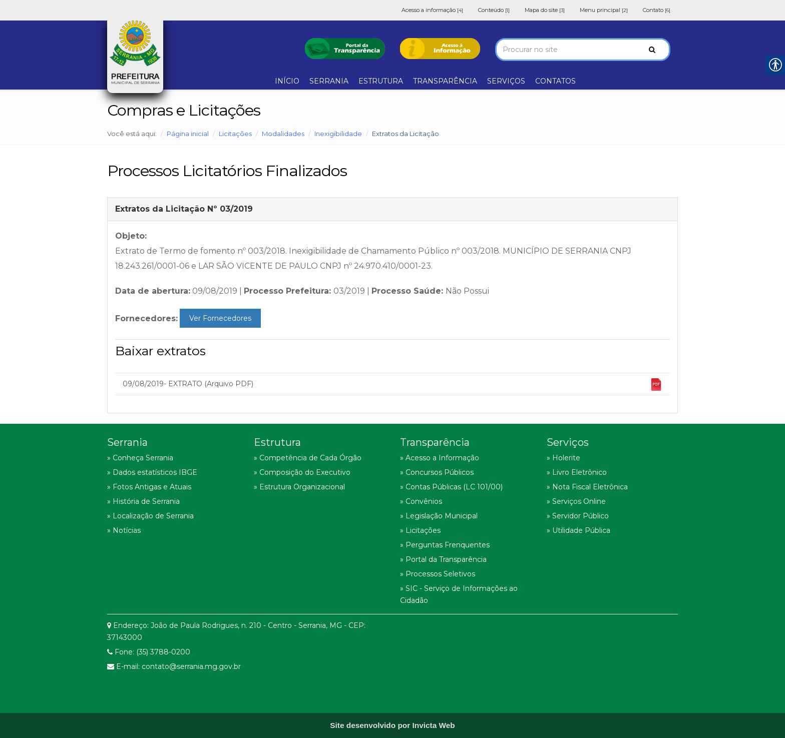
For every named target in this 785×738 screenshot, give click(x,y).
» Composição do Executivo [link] (302, 472)
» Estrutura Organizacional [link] (299, 486)
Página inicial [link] (188, 134)
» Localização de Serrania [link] (150, 515)
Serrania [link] (127, 442)
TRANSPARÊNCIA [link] (445, 81)
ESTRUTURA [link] (380, 81)
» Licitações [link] (420, 530)
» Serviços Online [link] (576, 501)
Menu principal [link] (604, 10)
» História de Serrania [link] (143, 501)
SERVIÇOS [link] (506, 81)
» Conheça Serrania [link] (140, 457)
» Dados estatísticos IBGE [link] (152, 472)
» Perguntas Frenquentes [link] (445, 544)
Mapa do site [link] (545, 10)
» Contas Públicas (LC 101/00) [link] (451, 486)
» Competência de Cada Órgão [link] (307, 457)
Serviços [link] (568, 442)
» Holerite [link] (563, 457)
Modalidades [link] (283, 134)
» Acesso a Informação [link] (439, 457)
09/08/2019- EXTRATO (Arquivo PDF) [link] (392, 384)
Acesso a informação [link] (432, 10)
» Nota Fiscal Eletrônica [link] (587, 486)
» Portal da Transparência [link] (443, 559)
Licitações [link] (235, 134)
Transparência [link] (435, 442)
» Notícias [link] (124, 530)
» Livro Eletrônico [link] (577, 472)
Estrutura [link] (277, 442)
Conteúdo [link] (494, 10)
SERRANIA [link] (328, 81)
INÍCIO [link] (287, 81)
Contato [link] (656, 10)
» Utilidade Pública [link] (578, 530)
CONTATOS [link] (555, 81)
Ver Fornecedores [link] (220, 318)
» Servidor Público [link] (578, 515)
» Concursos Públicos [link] (437, 472)
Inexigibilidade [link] (338, 134)
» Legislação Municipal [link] (439, 515)
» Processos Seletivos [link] (437, 573)
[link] (345, 47)
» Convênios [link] (421, 501)
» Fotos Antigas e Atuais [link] (149, 486)
